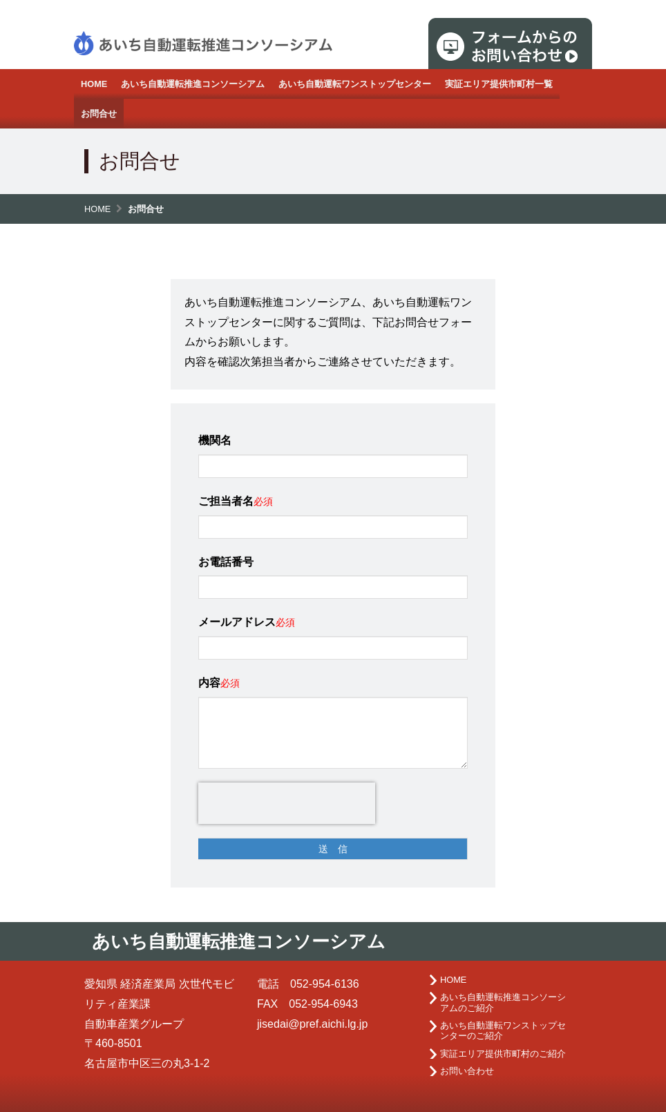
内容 (209, 683)
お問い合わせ (467, 1071)
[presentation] (286, 803)
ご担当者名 (226, 501)
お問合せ (99, 113)
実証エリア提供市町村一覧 (499, 84)
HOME (94, 84)
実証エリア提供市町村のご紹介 (503, 1053)
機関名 (214, 440)
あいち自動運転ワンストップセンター (354, 84)
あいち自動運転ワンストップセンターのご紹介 (503, 1030)
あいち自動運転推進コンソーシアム (193, 84)
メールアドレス (237, 622)
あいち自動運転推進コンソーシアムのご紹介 (503, 1002)
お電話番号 (226, 562)
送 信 (333, 848)
